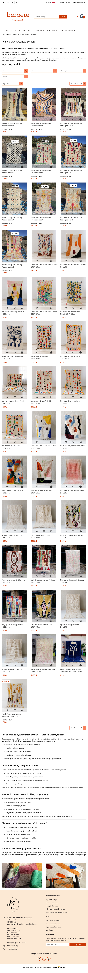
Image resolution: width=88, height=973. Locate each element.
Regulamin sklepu (51, 900)
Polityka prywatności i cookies (55, 909)
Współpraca (49, 930)
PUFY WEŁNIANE (67, 30)
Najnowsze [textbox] (6, 84)
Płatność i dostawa (52, 903)
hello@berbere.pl (12, 946)
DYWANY (7, 30)
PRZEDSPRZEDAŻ (36, 30)
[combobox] (44, 71)
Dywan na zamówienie (53, 924)
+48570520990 (12, 949)
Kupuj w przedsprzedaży (53, 927)
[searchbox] (72, 71)
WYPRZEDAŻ (20, 30)
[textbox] (42, 71)
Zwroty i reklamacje (52, 906)
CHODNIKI (52, 30)
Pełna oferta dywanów (53, 921)
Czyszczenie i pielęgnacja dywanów (57, 912)
